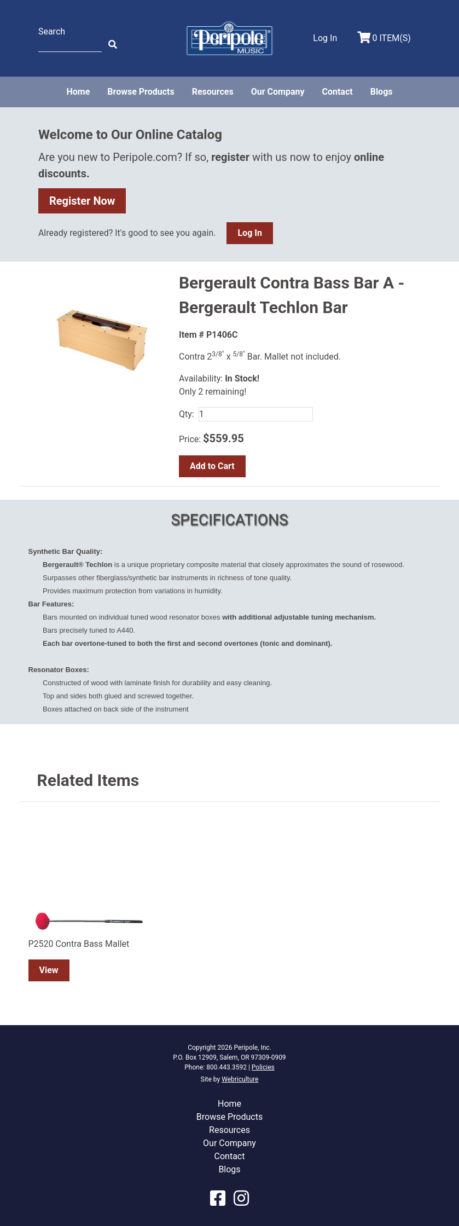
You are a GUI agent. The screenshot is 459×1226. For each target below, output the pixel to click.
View (49, 970)
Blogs (381, 91)
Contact (337, 91)
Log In (249, 233)
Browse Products (140, 91)
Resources (213, 91)
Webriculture (240, 1079)
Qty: (186, 414)
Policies (263, 1067)
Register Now (82, 200)
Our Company (278, 91)
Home (78, 91)
